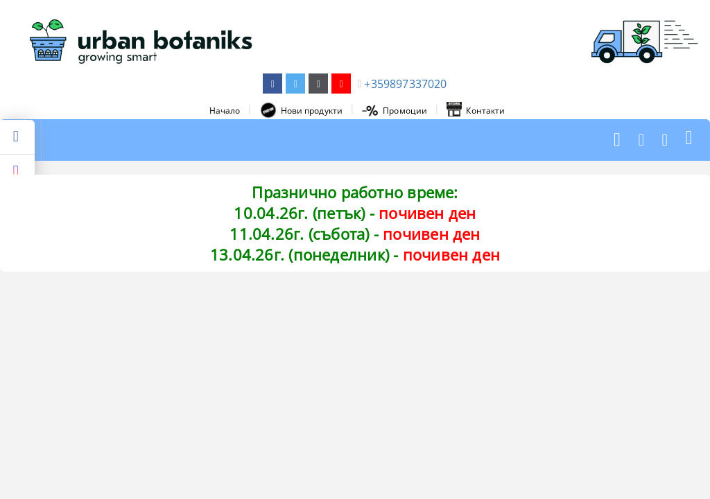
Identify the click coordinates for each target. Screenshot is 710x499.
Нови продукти (301, 110)
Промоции (394, 110)
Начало (225, 110)
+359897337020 (405, 83)
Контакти (476, 110)
